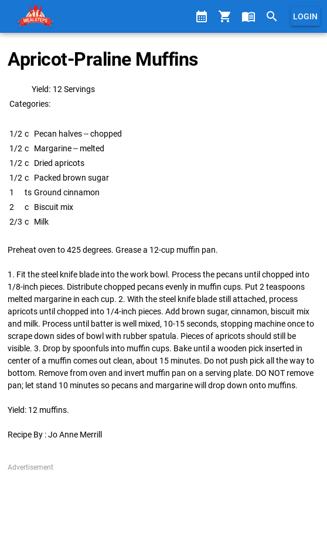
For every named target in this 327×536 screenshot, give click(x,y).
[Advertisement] (163, 502)
